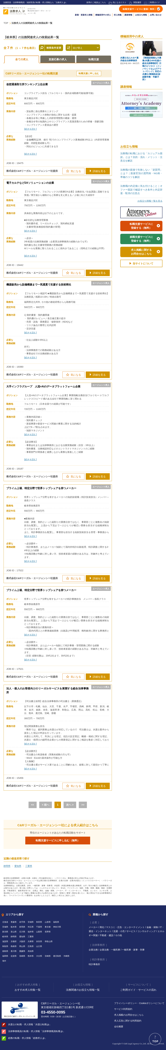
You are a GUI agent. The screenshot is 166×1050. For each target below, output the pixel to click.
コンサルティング (146, 931)
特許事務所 (94, 964)
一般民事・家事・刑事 (133, 949)
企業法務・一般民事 (110, 949)
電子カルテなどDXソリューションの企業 (30, 182)
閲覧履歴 (137, 2)
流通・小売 (119, 931)
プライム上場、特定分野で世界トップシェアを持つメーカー (41, 488)
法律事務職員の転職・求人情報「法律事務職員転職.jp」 (36, 1031)
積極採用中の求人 (103, 15)
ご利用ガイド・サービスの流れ (138, 989)
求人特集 (118, 15)
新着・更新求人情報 (83, 15)
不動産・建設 (107, 935)
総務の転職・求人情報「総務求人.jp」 (27, 1038)
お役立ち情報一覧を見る (149, 201)
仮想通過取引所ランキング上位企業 (27, 84)
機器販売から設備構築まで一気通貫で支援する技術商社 (38, 284)
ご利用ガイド (154, 2)
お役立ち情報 (141, 15)
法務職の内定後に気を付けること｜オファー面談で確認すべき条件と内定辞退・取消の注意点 (141, 190)
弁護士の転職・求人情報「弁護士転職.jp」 (29, 1024)
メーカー (93, 927)
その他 (118, 935)
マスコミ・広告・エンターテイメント (125, 927)
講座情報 (128, 15)
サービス (131, 931)
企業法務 (93, 949)
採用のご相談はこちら (96, 2)
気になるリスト (119, 2)
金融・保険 (153, 927)
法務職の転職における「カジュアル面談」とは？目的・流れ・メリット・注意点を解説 (141, 157)
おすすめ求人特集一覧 (28, 989)
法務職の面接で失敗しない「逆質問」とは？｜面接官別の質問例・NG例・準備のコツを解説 (141, 173)
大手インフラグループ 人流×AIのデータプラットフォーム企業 (43, 386)
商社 (102, 927)
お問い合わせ (155, 15)
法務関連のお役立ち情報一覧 (83, 989)
